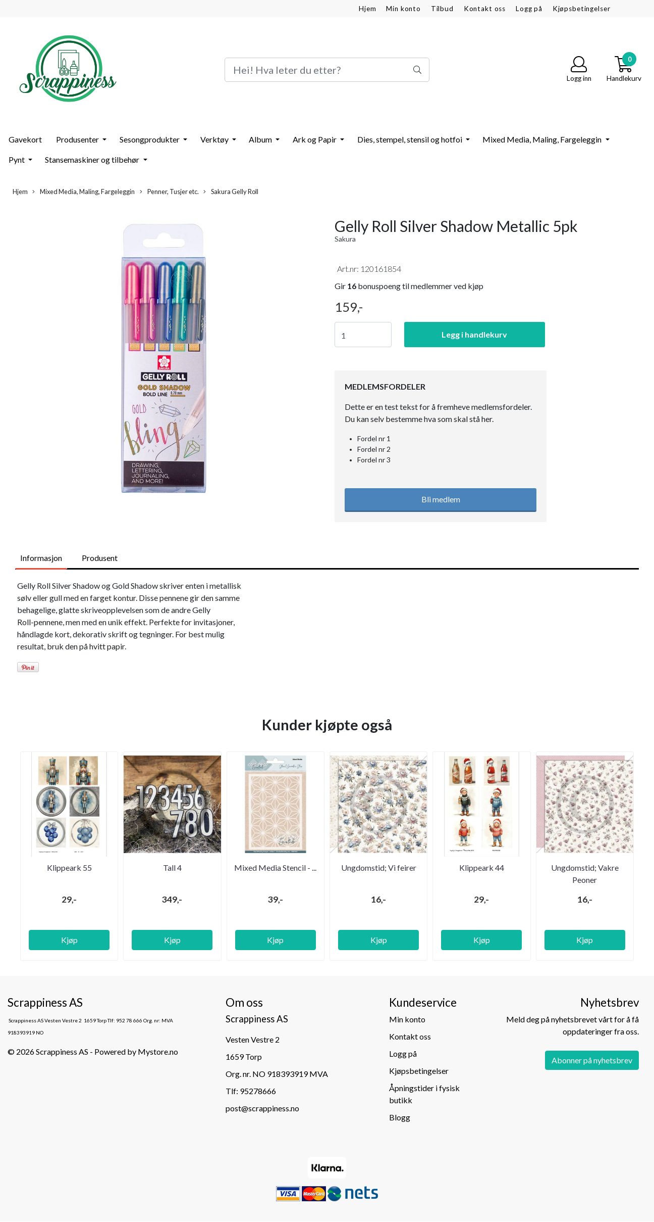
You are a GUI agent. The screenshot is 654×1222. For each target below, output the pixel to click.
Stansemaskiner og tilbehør (93, 159)
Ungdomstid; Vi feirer (378, 867)
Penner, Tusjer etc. (169, 191)
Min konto (403, 9)
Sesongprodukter (150, 139)
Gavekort (25, 139)
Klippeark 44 (481, 867)
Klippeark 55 (69, 867)
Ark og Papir (315, 139)
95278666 (258, 1091)
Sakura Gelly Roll (230, 191)
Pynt (17, 159)
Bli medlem (440, 499)
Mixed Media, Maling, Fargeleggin (542, 139)
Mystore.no (158, 1051)
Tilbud (442, 9)
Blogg (399, 1117)
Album (261, 139)
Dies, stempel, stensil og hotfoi (410, 139)
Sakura (345, 238)
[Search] (327, 70)
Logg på (529, 9)
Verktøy (215, 139)
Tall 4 (172, 867)
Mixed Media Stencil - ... (275, 867)
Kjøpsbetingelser (582, 9)
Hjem (367, 9)
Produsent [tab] (100, 557)
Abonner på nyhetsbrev (592, 1060)
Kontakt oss (485, 9)
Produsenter (78, 139)
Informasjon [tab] (41, 557)
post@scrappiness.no (262, 1108)
